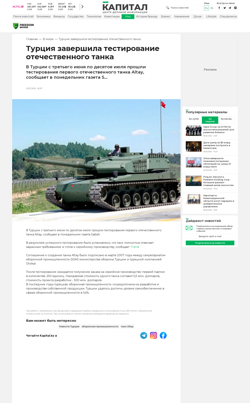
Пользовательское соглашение (96, 380)
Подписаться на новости (210, 244)
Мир (128, 17)
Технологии (94, 17)
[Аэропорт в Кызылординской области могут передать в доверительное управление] (194, 204)
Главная (32, 40)
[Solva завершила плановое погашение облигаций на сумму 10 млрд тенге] (194, 165)
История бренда (146, 17)
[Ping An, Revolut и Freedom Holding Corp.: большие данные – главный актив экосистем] (194, 184)
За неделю (210, 121)
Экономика (43, 17)
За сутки (194, 120)
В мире (48, 40)
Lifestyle (211, 17)
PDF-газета (64, 380)
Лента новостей (23, 17)
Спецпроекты (228, 17)
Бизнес (165, 17)
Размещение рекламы (153, 380)
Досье (198, 17)
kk (212, 8)
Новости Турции (69, 328)
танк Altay (127, 328)
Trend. (135, 248)
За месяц (226, 120)
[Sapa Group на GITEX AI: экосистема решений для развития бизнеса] (194, 132)
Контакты (128, 380)
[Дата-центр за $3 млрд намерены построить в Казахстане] (194, 148)
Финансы (59, 17)
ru (206, 8)
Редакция (178, 380)
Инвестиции (112, 17)
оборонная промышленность (100, 328)
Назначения (181, 17)
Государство (76, 17)
